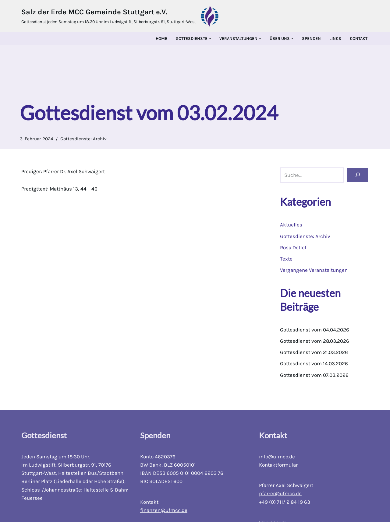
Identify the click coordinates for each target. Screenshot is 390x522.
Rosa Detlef (293, 247)
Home (161, 38)
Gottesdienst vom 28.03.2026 (314, 341)
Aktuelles (291, 225)
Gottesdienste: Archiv (83, 139)
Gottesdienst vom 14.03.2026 (314, 363)
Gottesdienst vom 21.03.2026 (314, 352)
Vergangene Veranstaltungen (314, 270)
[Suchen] (358, 175)
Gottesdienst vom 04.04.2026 (314, 330)
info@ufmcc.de (277, 457)
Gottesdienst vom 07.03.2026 (314, 375)
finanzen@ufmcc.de (163, 510)
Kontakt (358, 38)
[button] (210, 38)
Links (335, 38)
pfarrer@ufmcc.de (280, 493)
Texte (286, 259)
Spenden (311, 38)
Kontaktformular (278, 465)
